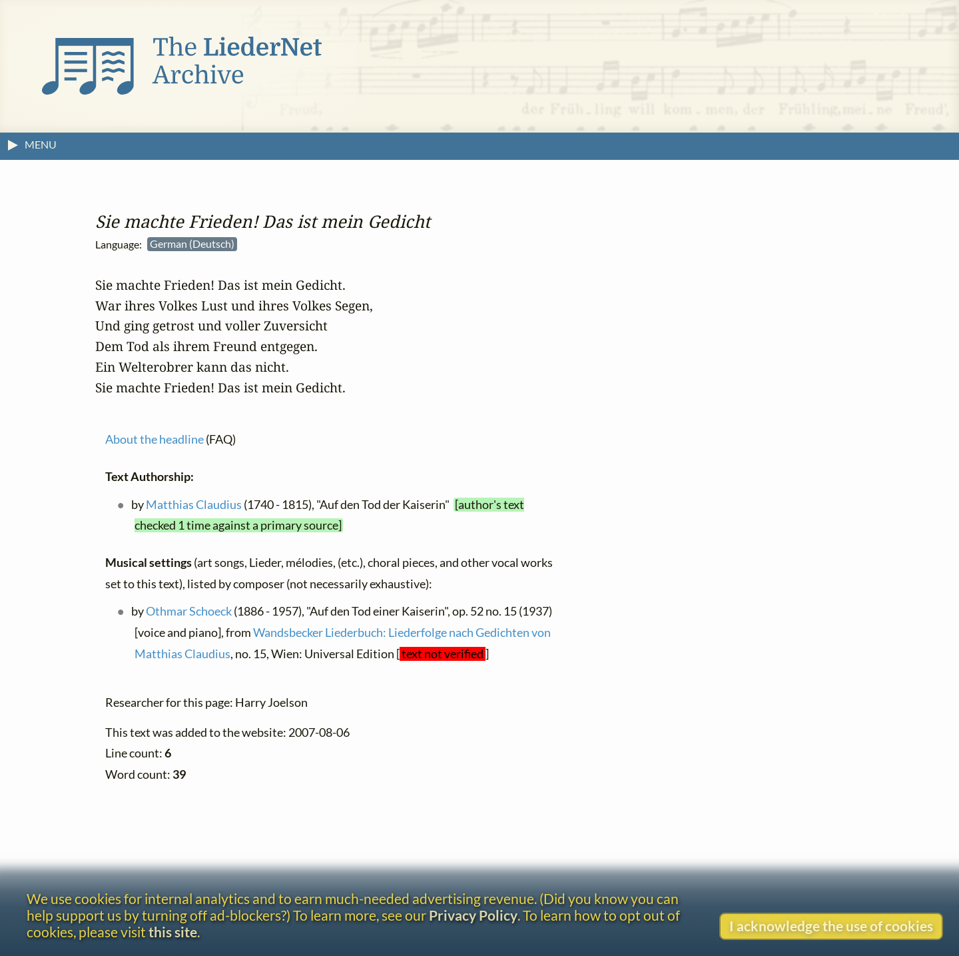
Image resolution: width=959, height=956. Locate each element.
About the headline (154, 439)
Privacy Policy (473, 915)
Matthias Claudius (194, 505)
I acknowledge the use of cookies (831, 925)
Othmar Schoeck (189, 611)
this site (173, 931)
